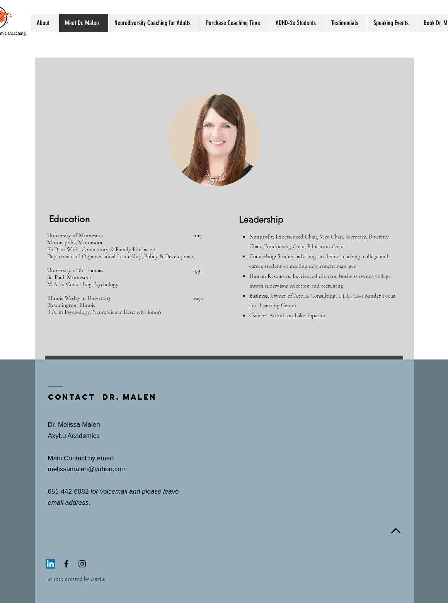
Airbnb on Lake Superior (297, 315)
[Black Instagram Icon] (82, 564)
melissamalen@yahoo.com (87, 469)
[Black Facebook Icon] (66, 564)
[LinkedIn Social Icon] (50, 564)
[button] (45, 23)
